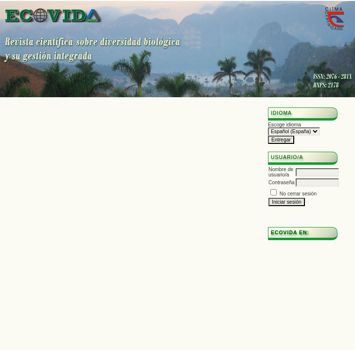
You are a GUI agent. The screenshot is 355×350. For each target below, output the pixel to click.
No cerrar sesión (298, 193)
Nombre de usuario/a (280, 172)
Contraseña (281, 182)
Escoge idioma (284, 124)
